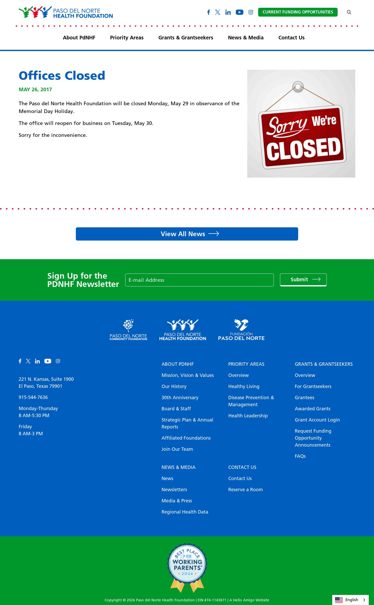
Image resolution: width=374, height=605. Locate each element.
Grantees (304, 397)
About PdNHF (79, 37)
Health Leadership (248, 416)
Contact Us (291, 37)
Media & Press (177, 501)
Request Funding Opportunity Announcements (313, 438)
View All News (183, 234)
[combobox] (350, 600)
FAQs (300, 456)
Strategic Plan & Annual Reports (187, 423)
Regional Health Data (185, 512)
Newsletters (174, 490)
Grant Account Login (317, 420)
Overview (238, 375)
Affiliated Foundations (186, 438)
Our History (174, 386)
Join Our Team (177, 449)
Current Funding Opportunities (298, 12)
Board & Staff (176, 409)
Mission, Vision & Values (188, 375)
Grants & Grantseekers (185, 37)
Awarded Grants (312, 409)
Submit (300, 279)
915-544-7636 (33, 397)
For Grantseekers (313, 386)
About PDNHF (178, 364)
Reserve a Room (245, 490)
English (346, 600)
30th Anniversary (180, 397)
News (167, 478)
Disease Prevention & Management (251, 401)
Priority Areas (127, 37)
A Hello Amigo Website (249, 600)
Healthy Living (243, 386)
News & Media (246, 37)
